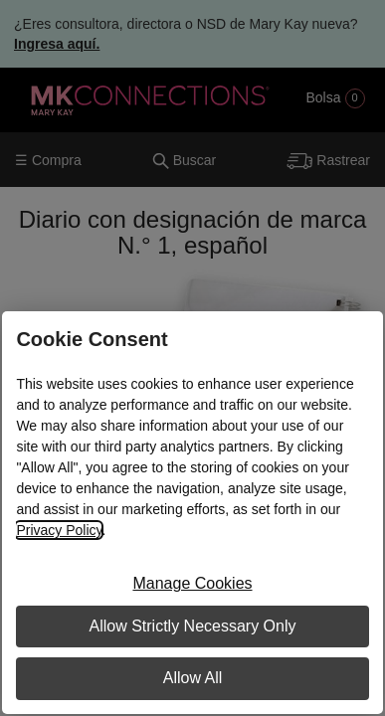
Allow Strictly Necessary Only (192, 626)
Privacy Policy (58, 530)
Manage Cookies (192, 583)
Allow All (193, 677)
